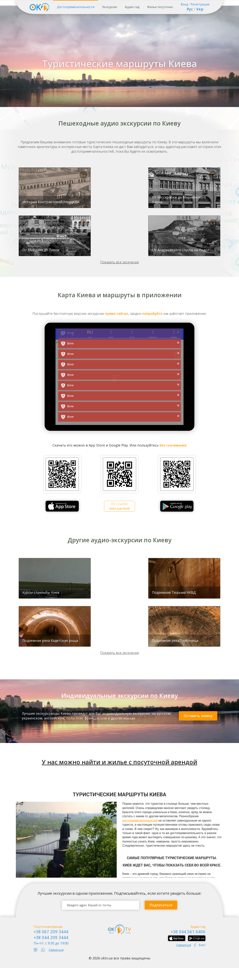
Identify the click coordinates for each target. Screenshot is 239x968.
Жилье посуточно (160, 7)
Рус (190, 9)
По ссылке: (119, 506)
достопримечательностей (140, 820)
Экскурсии (109, 7)
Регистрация (200, 4)
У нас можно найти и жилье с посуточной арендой (119, 762)
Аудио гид (132, 7)
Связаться (56, 950)
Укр (199, 9)
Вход (184, 4)
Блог (202, 945)
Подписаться (161, 905)
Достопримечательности (75, 7)
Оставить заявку (198, 715)
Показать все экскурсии (119, 262)
